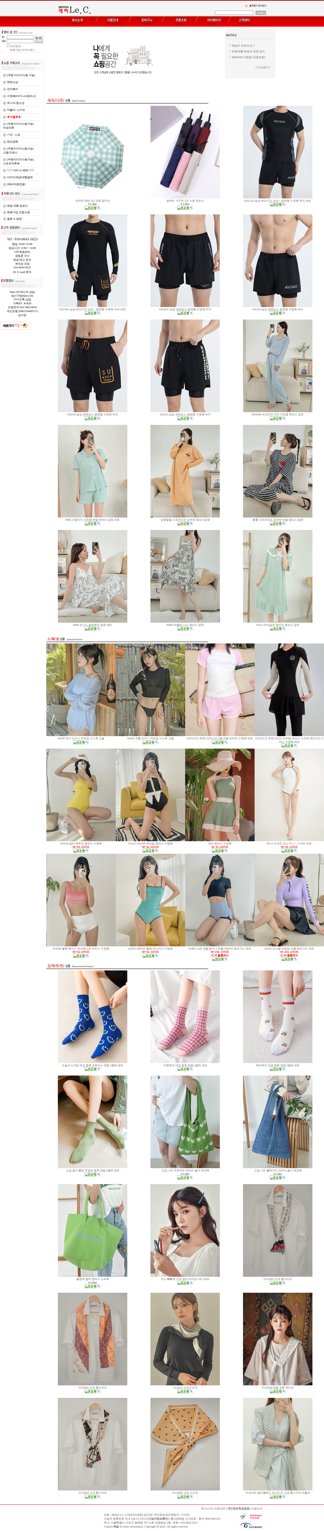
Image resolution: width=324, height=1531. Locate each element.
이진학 (185, 1514)
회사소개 (206, 1508)
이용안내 (256, 1508)
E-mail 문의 (22, 272)
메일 (116, 1526)
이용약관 (219, 1508)
